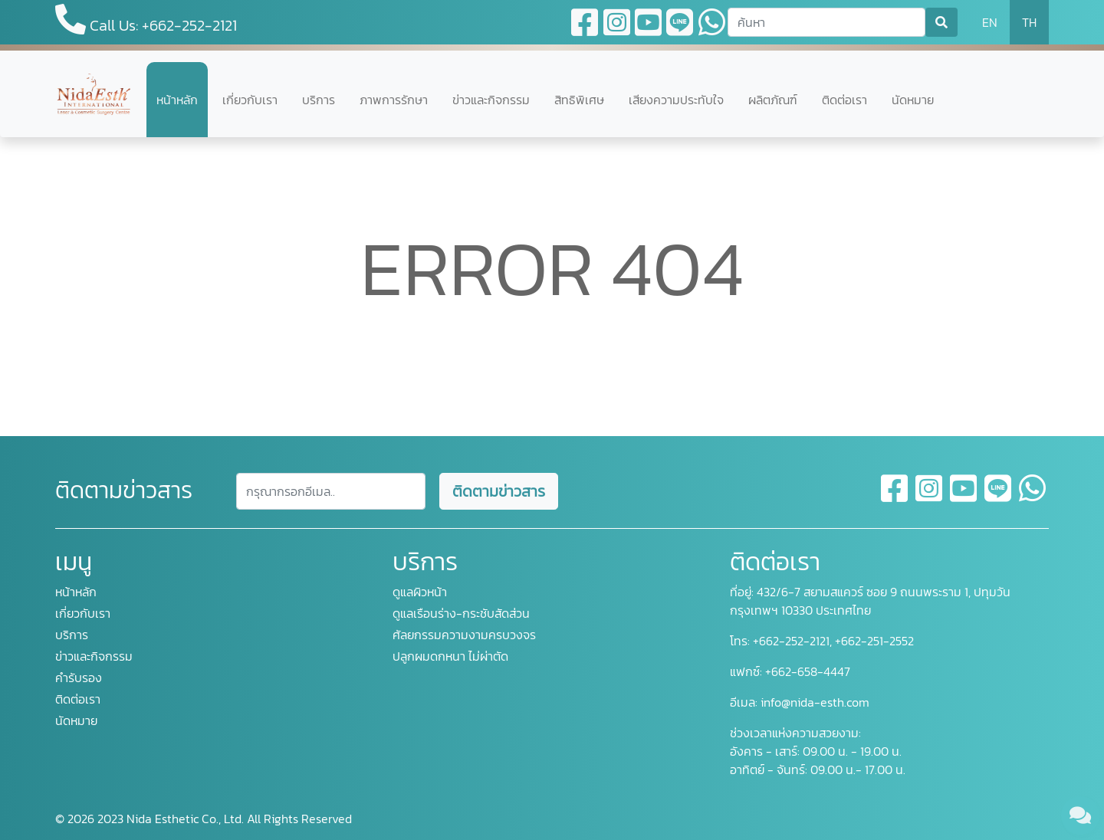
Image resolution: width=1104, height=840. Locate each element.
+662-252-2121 (790, 641)
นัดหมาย (913, 99)
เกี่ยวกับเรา (250, 99)
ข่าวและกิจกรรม (491, 99)
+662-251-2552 (873, 641)
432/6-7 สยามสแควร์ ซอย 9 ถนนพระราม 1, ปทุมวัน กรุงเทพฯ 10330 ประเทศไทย (870, 600)
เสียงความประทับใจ (676, 99)
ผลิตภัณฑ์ (772, 99)
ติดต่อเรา (844, 99)
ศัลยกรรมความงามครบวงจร (464, 634)
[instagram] (929, 497)
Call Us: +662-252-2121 (146, 20)
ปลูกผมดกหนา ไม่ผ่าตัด (450, 656)
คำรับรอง (78, 677)
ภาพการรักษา (394, 99)
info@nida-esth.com (815, 702)
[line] (998, 497)
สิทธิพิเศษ (579, 99)
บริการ (318, 99)
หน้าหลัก (177, 99)
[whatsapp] (1032, 497)
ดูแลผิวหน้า (420, 591)
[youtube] (964, 497)
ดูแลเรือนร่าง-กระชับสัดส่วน (461, 613)
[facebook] (895, 497)
